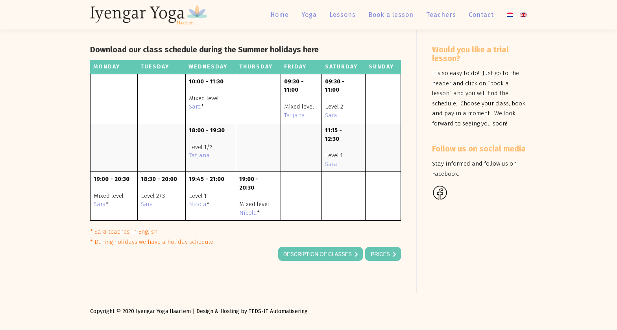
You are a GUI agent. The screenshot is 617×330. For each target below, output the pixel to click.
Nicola (198, 204)
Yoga (309, 14)
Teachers (441, 14)
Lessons (342, 14)
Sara (195, 106)
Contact (481, 14)
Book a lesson (391, 14)
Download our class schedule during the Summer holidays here (204, 49)
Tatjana (294, 115)
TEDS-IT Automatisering (278, 311)
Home (279, 14)
